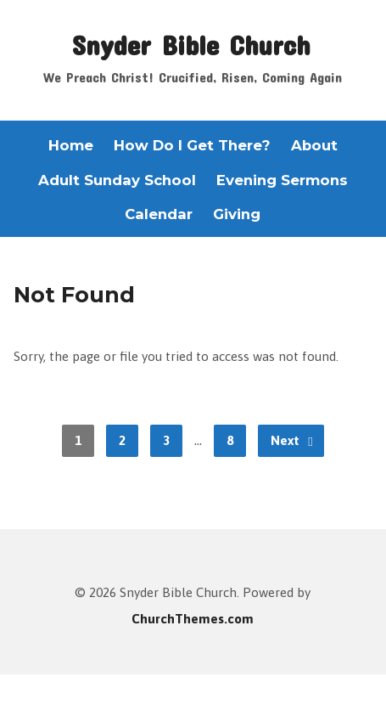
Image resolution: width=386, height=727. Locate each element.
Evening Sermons (282, 180)
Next (292, 440)
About (314, 145)
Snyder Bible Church (191, 44)
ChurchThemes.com (192, 618)
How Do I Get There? (192, 145)
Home (70, 145)
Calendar (159, 214)
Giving (236, 214)
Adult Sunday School (117, 180)
